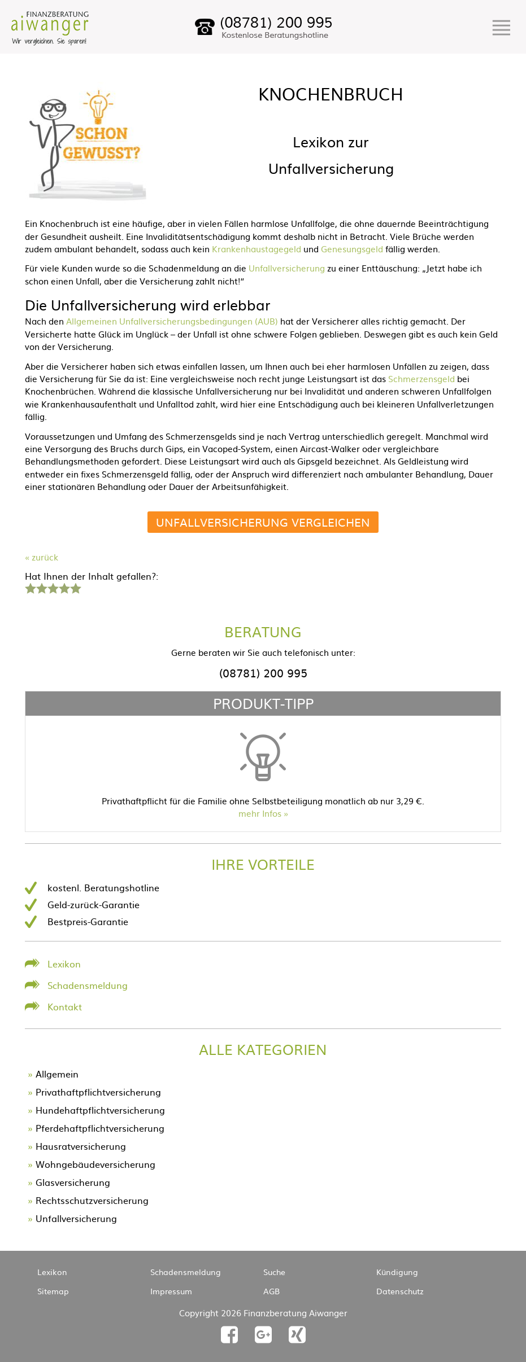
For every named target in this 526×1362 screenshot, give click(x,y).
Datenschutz (400, 1291)
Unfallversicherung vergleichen (263, 522)
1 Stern (29, 587)
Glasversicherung (73, 1182)
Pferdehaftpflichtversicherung (100, 1128)
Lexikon (64, 963)
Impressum (171, 1291)
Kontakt (64, 1006)
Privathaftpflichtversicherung (98, 1091)
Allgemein (57, 1073)
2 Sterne (41, 587)
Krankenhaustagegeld (256, 248)
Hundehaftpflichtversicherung (100, 1109)
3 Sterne (52, 587)
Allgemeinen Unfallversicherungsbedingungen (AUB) (172, 320)
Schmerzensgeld (421, 378)
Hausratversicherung (81, 1146)
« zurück (41, 556)
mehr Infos (259, 813)
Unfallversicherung (287, 267)
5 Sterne (75, 587)
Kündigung (397, 1271)
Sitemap (53, 1291)
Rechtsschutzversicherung (92, 1200)
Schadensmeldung (87, 985)
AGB (271, 1291)
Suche (274, 1271)
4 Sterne (64, 587)
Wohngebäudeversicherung (95, 1164)
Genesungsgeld (352, 248)
